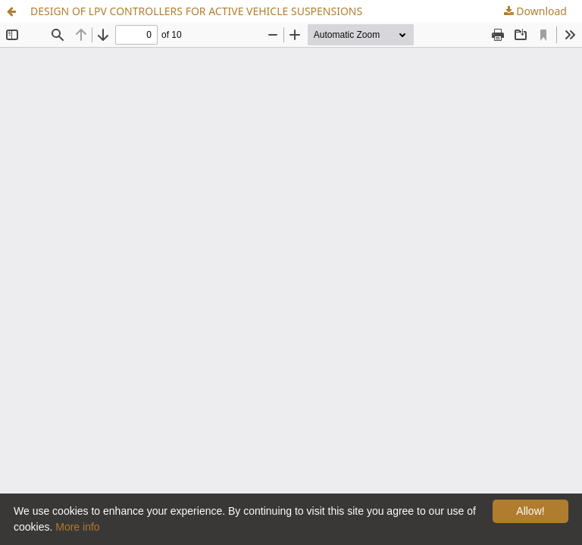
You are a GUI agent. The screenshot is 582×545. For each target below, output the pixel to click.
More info (77, 527)
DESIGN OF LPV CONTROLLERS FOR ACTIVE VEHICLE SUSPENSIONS (196, 11)
